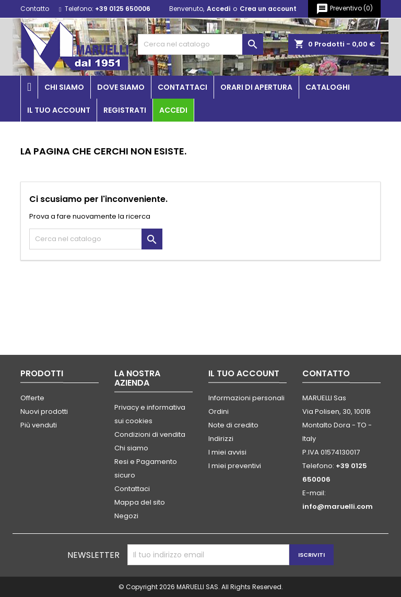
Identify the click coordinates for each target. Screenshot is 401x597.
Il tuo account (58, 110)
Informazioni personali (246, 398)
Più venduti (38, 425)
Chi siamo (64, 87)
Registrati (124, 110)
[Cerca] (200, 44)
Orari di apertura (256, 87)
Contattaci (182, 87)
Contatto (34, 8)
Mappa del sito (139, 502)
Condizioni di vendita (149, 434)
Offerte (32, 398)
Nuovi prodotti (44, 411)
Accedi (218, 8)
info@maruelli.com (337, 506)
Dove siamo (121, 87)
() (344, 9)
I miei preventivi (234, 466)
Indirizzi (220, 439)
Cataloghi (327, 87)
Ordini (218, 411)
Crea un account (268, 8)
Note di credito (233, 425)
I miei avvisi (227, 452)
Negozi (126, 516)
